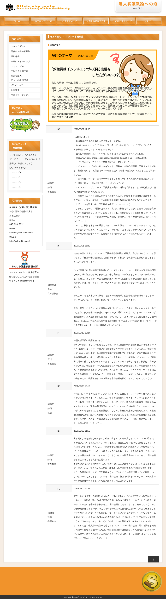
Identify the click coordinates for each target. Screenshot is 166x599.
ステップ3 (16, 182)
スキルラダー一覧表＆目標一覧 (19, 68)
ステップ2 (16, 177)
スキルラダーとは (43, 21)
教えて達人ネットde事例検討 (19, 78)
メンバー (149, 21)
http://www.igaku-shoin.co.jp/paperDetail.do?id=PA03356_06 (104, 158)
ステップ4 (16, 187)
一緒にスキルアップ (122, 21)
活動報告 (15, 56)
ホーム (17, 21)
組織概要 (15, 90)
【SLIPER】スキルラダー (80, 597)
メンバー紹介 (17, 85)
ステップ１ (16, 172)
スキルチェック (69, 21)
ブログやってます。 (20, 95)
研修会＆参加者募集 (96, 21)
